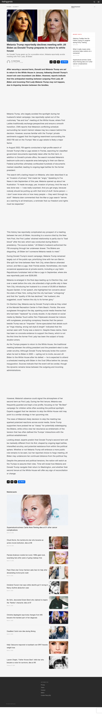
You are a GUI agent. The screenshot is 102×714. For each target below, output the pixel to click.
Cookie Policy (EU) (46, 702)
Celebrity (16, 6)
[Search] (94, 1)
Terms (42, 694)
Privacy (43, 691)
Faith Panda (16, 61)
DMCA (42, 699)
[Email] (54, 61)
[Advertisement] (37, 100)
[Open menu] (98, 2)
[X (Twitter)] (58, 61)
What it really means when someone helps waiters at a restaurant (82, 51)
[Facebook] (64, 61)
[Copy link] (51, 61)
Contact (43, 697)
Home (9, 6)
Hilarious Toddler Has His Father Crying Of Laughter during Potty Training (81, 40)
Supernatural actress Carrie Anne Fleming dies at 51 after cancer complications (82, 62)
